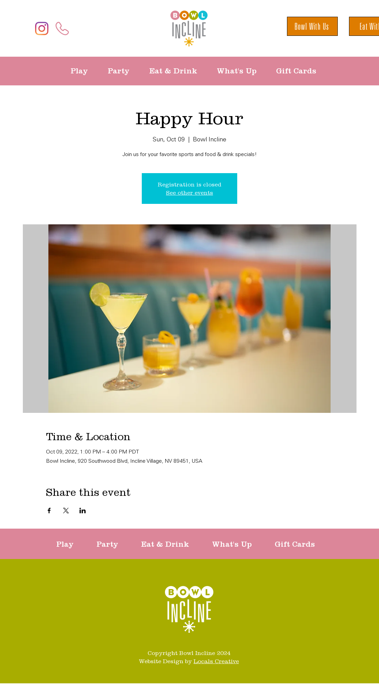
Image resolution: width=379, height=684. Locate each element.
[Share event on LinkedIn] (82, 510)
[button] (84, 71)
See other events (189, 193)
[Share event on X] (66, 510)
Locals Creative (216, 661)
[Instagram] (41, 28)
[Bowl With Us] (312, 26)
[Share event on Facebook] (49, 510)
